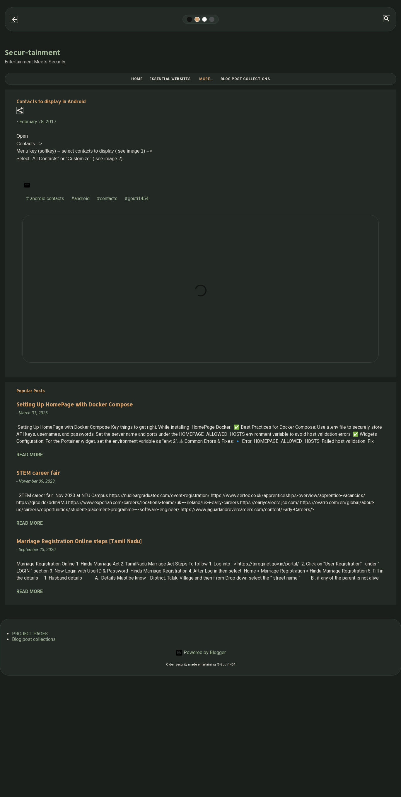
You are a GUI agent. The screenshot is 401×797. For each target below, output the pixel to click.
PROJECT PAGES (30, 633)
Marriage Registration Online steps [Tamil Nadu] (78, 541)
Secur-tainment (32, 52)
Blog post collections (245, 79)
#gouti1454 (136, 198)
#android (80, 198)
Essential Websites (169, 79)
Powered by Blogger (200, 652)
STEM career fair (38, 472)
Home (136, 79)
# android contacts (45, 198)
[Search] (386, 19)
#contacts (107, 198)
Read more (29, 454)
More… (206, 79)
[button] (19, 111)
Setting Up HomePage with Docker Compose (74, 404)
